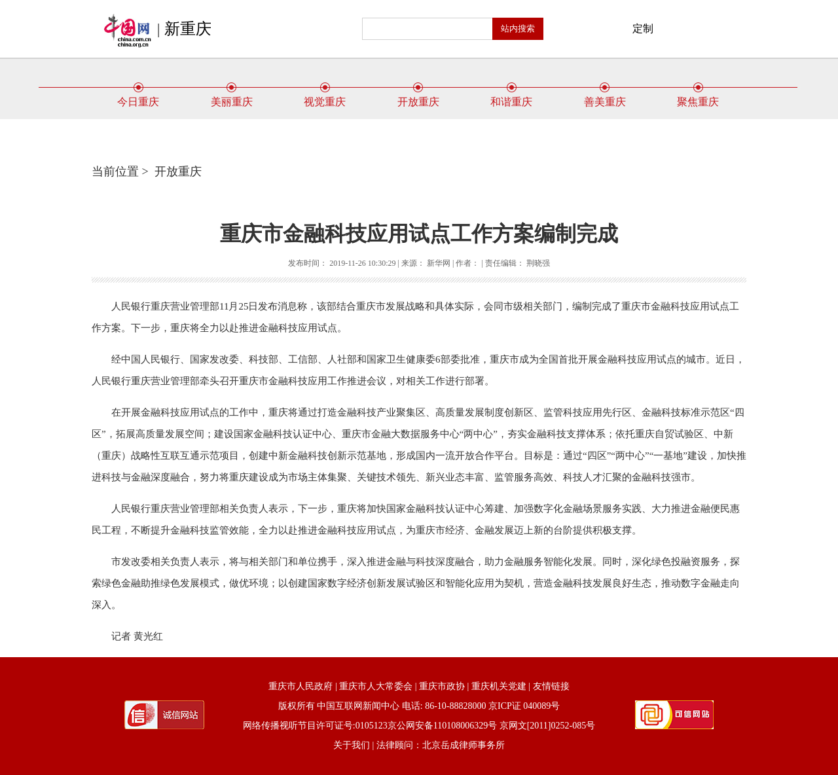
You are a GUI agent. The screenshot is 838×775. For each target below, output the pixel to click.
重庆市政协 (442, 686)
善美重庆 (605, 96)
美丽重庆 (232, 96)
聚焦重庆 (698, 96)
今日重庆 (138, 96)
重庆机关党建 (498, 686)
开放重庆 (418, 96)
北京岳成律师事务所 (463, 745)
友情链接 (551, 686)
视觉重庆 (325, 96)
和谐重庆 (511, 96)
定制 (642, 28)
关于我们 (351, 745)
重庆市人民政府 (300, 686)
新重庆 (187, 28)
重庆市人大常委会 (375, 686)
